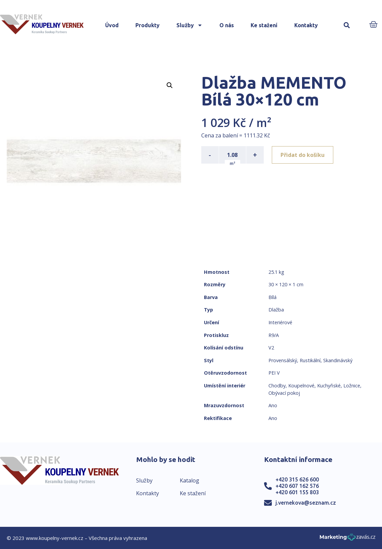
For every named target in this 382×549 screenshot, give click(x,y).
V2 (271, 347)
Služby (189, 25)
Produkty (147, 25)
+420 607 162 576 (297, 486)
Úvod (112, 25)
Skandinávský (337, 360)
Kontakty (306, 25)
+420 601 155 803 (297, 492)
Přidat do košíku (303, 155)
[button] (346, 25)
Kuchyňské (329, 385)
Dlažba (276, 309)
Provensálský (282, 360)
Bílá (272, 297)
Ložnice (351, 385)
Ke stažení (264, 25)
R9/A (273, 335)
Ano (272, 405)
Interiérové (280, 322)
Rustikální (310, 360)
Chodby (277, 385)
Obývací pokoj (284, 393)
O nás (226, 25)
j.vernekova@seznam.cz (305, 503)
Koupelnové (301, 385)
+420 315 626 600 (297, 479)
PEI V (274, 373)
